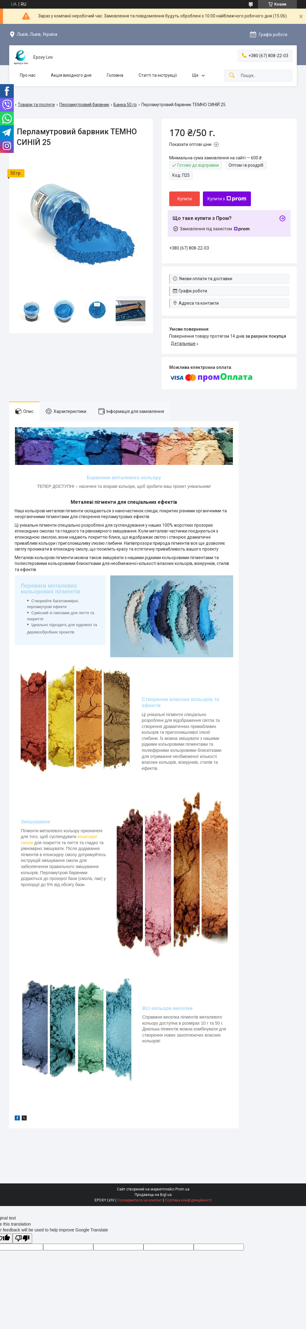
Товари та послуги (36, 104)
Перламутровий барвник (84, 104)
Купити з (226, 199)
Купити (184, 198)
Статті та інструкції (158, 75)
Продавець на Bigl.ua (153, 1195)
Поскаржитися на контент (139, 1200)
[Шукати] (232, 75)
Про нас (27, 75)
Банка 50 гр (125, 104)
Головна (115, 75)
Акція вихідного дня (71, 75)
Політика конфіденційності (188, 1200)
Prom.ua (182, 1189)
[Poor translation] (22, 1238)
